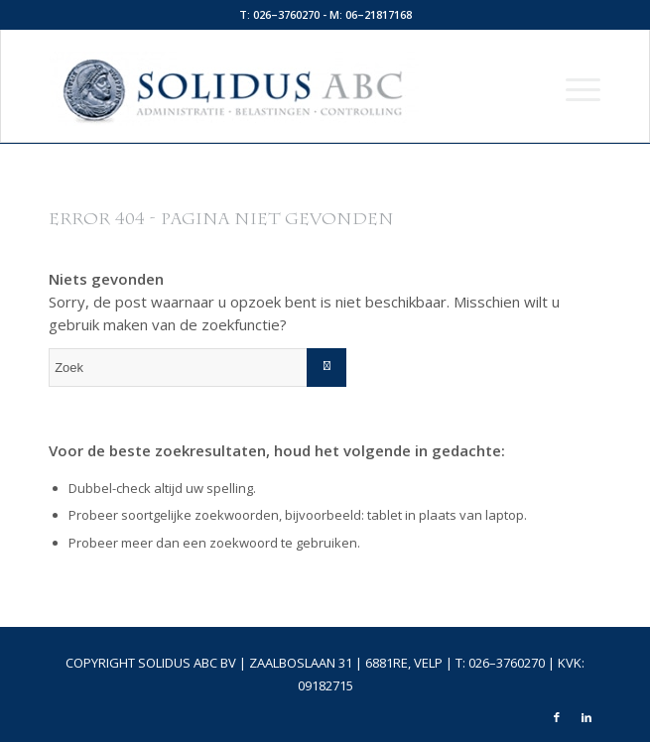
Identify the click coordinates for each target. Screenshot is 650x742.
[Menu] (573, 88)
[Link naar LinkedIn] (586, 717)
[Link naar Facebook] (557, 717)
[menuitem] (573, 88)
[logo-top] (270, 88)
